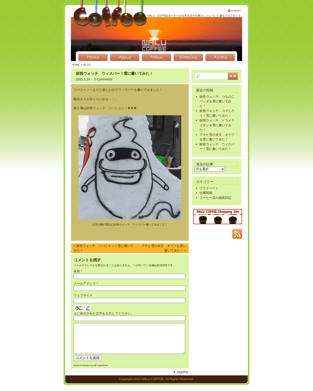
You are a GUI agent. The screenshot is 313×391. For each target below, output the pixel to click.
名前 (77, 271)
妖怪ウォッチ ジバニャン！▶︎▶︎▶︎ (111, 108)
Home (76, 64)
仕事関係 (206, 193)
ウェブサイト (83, 295)
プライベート (209, 188)
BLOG (87, 64)
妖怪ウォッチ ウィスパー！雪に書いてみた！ (114, 73)
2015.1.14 (83, 79)
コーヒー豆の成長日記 (215, 198)
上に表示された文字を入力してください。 (104, 313)
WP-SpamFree (100, 371)
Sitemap (236, 11)
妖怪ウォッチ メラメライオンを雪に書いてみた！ (217, 125)
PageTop (182, 378)
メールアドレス (85, 283)
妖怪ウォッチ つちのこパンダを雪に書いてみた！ (217, 101)
